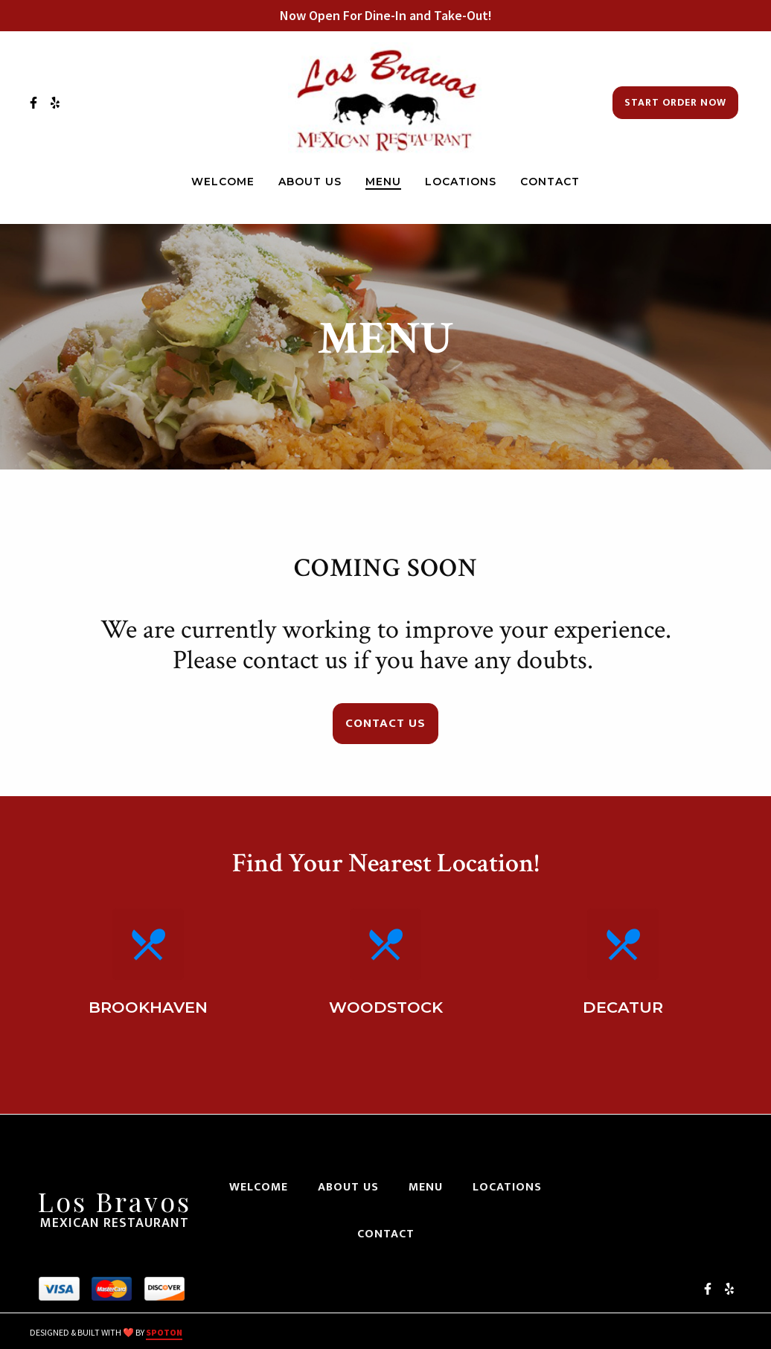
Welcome (263, 1187)
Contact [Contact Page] (550, 181)
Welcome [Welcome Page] (223, 181)
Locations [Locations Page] (460, 181)
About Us (353, 1187)
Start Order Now (675, 102)
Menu (430, 1187)
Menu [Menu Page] (383, 181)
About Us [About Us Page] (310, 181)
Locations (512, 1187)
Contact (390, 1234)
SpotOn (164, 1332)
